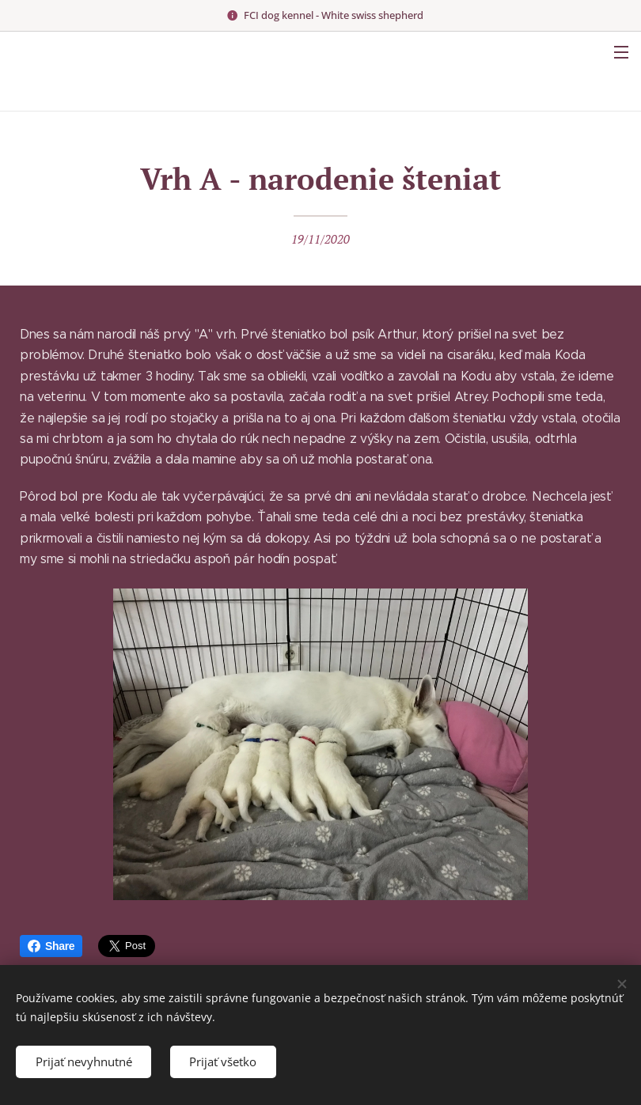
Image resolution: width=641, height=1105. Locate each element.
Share (51, 946)
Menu (621, 52)
